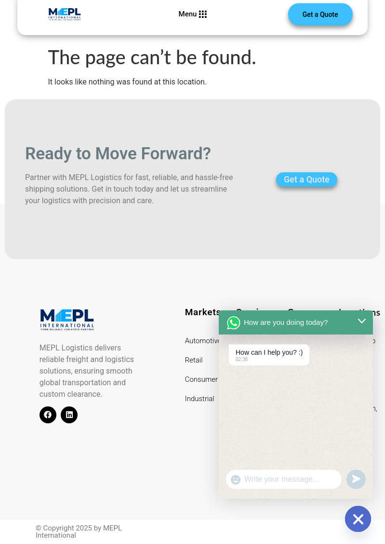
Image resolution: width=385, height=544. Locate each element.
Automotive (203, 340)
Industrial (199, 398)
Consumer (201, 379)
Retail (194, 360)
